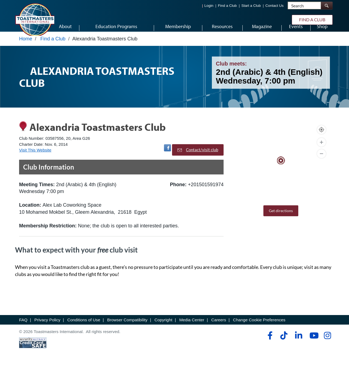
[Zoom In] (321, 152)
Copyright (163, 329)
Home (25, 48)
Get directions (281, 220)
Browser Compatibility (127, 329)
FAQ (23, 329)
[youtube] (313, 345)
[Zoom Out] (321, 163)
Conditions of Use (83, 329)
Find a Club (227, 6)
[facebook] (269, 345)
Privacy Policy (47, 329)
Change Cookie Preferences (259, 329)
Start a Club (251, 6)
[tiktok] (284, 345)
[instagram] (327, 345)
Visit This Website (35, 159)
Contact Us (274, 6)
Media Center (191, 329)
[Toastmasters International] (34, 19)
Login (208, 6)
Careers (218, 329)
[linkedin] (298, 345)
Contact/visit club (197, 159)
